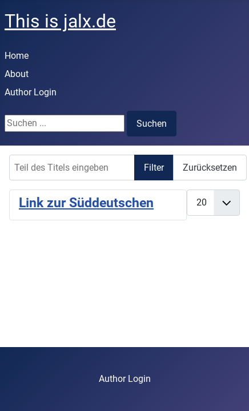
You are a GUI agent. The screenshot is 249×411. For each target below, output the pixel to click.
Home (17, 55)
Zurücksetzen (210, 167)
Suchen (151, 123)
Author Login (31, 92)
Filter (154, 167)
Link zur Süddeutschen (86, 203)
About (17, 73)
